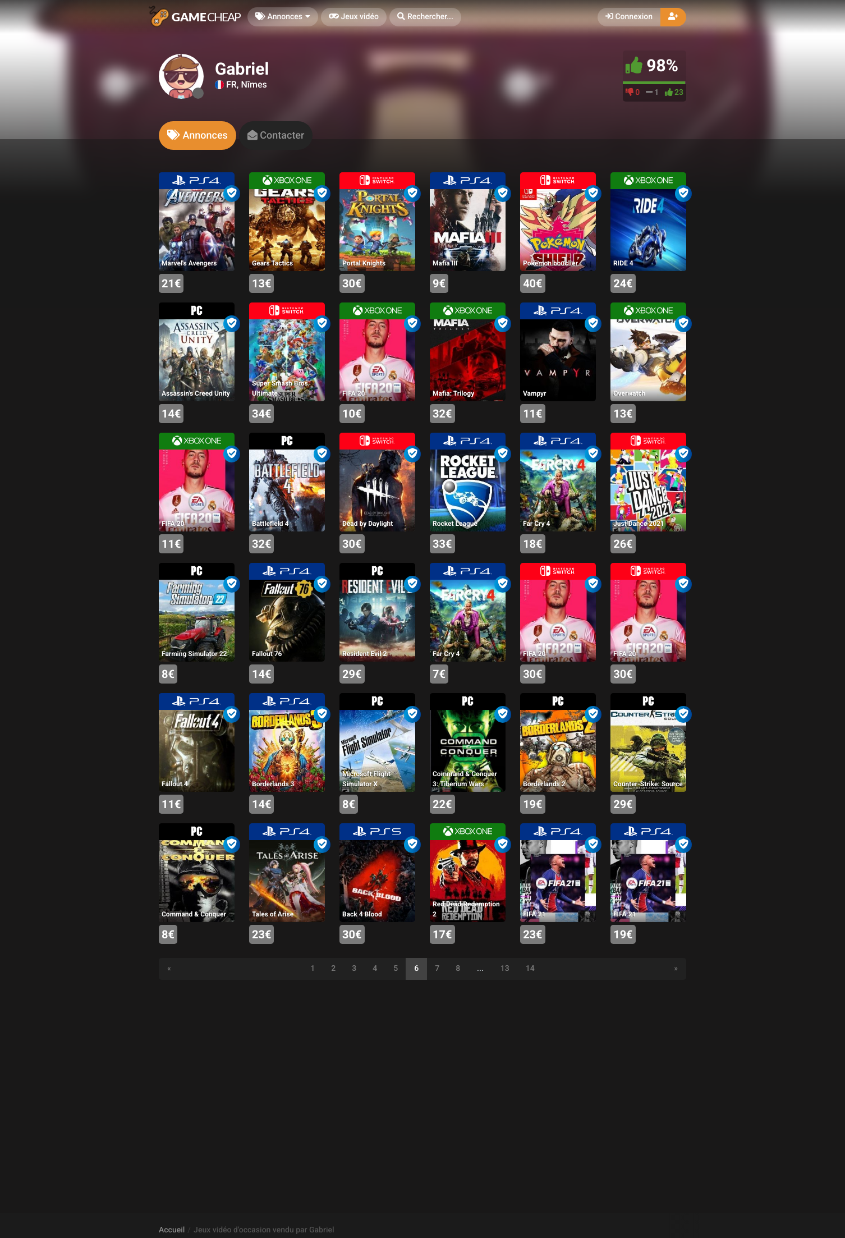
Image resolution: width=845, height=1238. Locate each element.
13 (504, 968)
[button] (425, 17)
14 (530, 968)
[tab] (197, 135)
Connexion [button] (629, 16)
